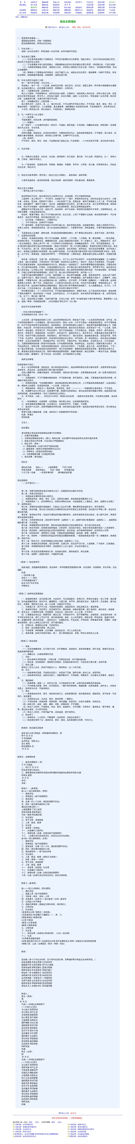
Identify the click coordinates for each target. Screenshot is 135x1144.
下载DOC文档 (64, 27)
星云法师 (112, 5)
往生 (36, 1122)
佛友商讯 (56, 5)
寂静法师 (101, 10)
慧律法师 (89, 7)
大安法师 (89, 5)
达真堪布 (101, 13)
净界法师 (101, 7)
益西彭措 (89, 13)
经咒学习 (78, 2)
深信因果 (56, 13)
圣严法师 (112, 7)
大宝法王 (89, 2)
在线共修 (67, 2)
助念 (30, 1122)
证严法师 (112, 13)
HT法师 (112, 10)
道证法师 (101, 2)
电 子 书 (67, 5)
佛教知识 (24, 17)
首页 (17, 17)
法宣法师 (101, 5)
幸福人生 (56, 2)
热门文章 (22, 13)
